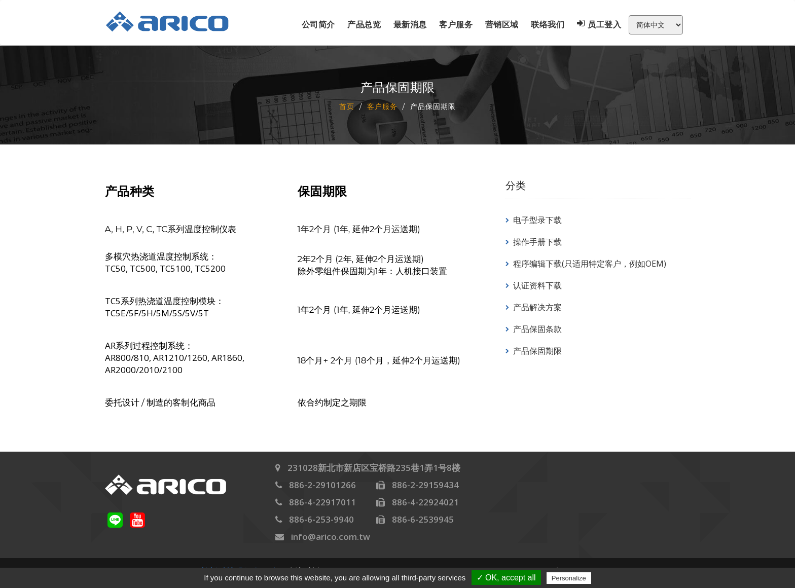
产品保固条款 (537, 329)
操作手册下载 (537, 241)
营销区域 (502, 24)
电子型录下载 (537, 220)
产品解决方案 (537, 307)
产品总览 (364, 24)
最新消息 (410, 24)
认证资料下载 (537, 285)
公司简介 (318, 24)
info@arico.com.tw (330, 536)
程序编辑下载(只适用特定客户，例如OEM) (589, 263)
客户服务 (456, 24)
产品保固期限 (537, 350)
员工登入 (599, 24)
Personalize (569, 578)
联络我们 (547, 24)
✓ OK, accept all (506, 577)
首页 (346, 106)
